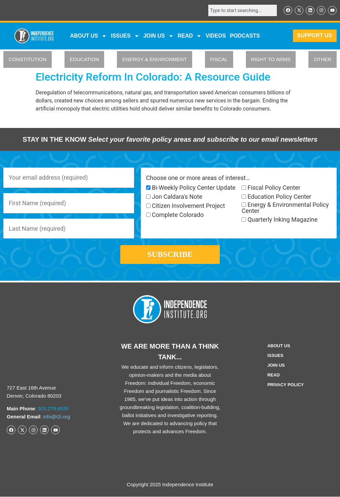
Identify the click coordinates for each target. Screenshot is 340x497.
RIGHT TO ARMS (271, 59)
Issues (125, 36)
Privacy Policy (285, 385)
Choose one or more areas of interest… (198, 178)
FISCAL (219, 59)
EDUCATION (84, 59)
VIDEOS (216, 36)
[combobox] (242, 10)
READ (190, 36)
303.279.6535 (53, 408)
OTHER (323, 59)
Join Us (276, 365)
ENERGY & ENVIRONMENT (154, 59)
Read (273, 375)
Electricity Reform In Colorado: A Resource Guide (153, 77)
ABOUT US (88, 36)
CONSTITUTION (28, 59)
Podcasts (245, 36)
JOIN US (158, 36)
